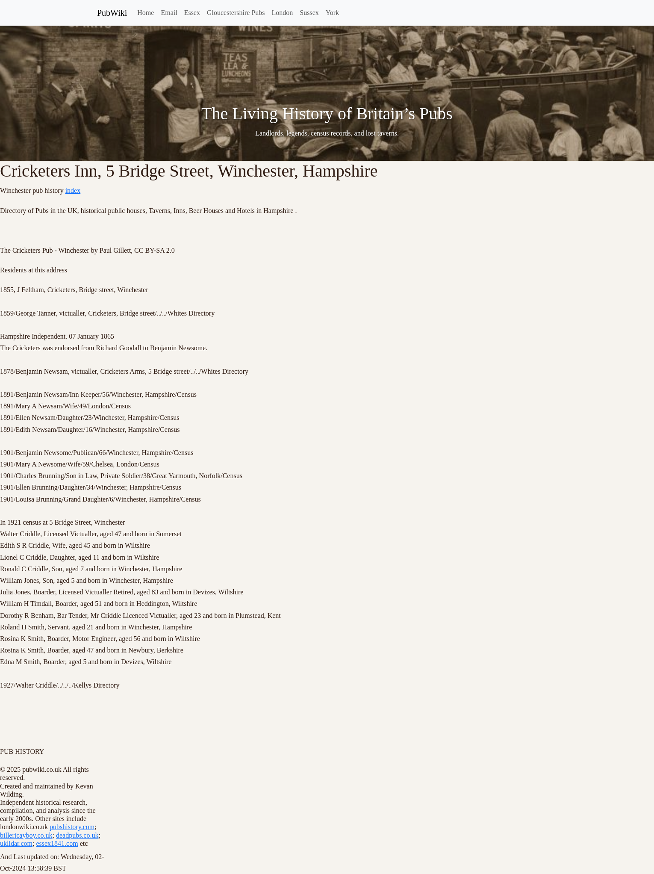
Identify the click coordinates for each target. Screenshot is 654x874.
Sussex (309, 12)
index (73, 190)
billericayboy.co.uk (26, 835)
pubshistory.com (72, 826)
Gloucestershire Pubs (236, 12)
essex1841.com (57, 843)
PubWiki (112, 13)
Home (145, 12)
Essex (192, 12)
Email (169, 12)
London (282, 12)
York (332, 12)
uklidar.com (16, 843)
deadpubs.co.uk (77, 835)
